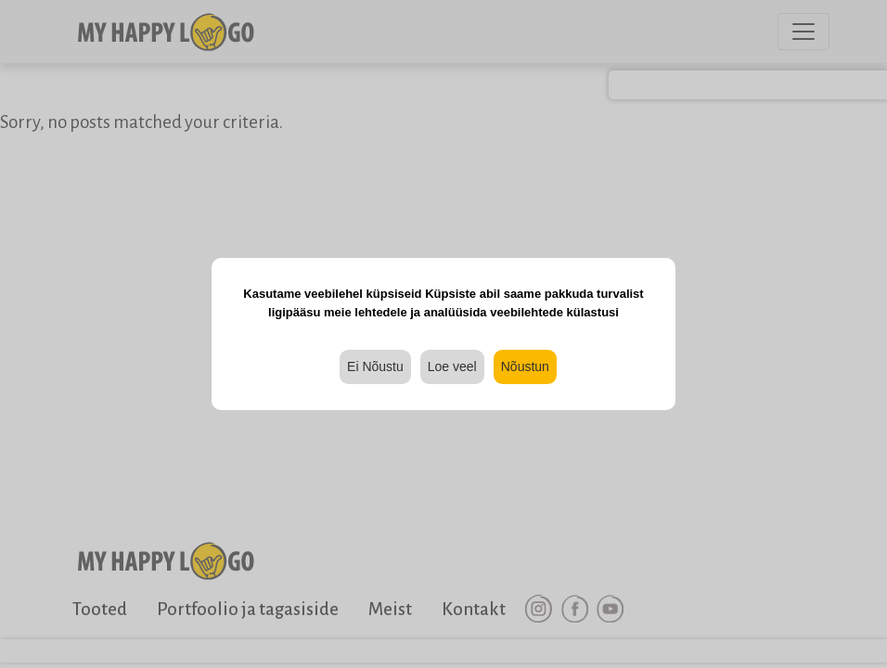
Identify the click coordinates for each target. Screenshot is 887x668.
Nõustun (525, 366)
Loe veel (452, 366)
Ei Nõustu (375, 366)
